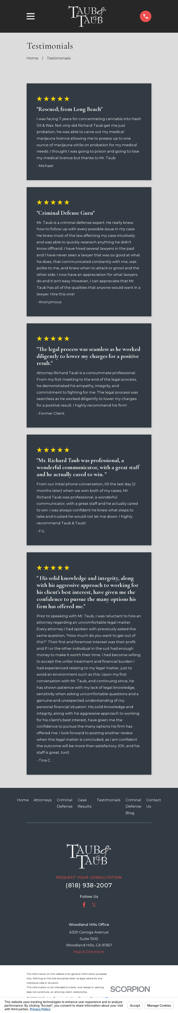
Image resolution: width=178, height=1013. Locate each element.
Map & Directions (89, 952)
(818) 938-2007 (89, 885)
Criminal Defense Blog (133, 806)
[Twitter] (93, 904)
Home (23, 800)
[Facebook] (84, 904)
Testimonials (109, 800)
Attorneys (43, 800)
